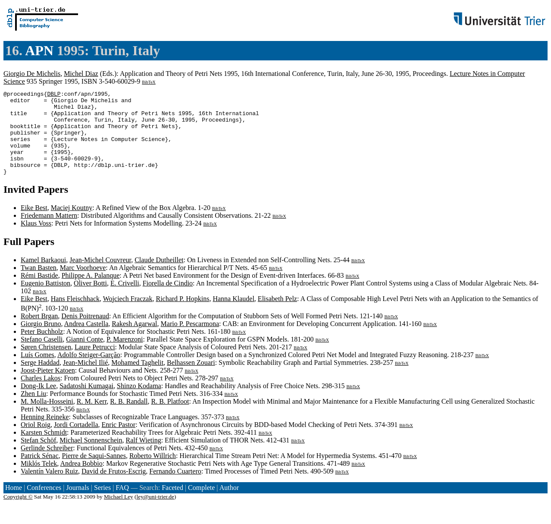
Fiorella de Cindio (168, 300)
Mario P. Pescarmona (190, 340)
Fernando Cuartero (175, 488)
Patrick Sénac (40, 472)
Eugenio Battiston (45, 300)
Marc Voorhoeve (83, 284)
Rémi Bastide (39, 292)
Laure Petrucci (95, 363)
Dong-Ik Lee (38, 402)
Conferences (44, 504)
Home (13, 504)
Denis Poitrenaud (85, 332)
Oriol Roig (35, 441)
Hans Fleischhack (75, 315)
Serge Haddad (40, 379)
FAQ (122, 504)
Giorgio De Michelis (31, 73)
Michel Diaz (81, 73)
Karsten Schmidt (44, 449)
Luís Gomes (37, 371)
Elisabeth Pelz (277, 315)
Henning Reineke (45, 433)
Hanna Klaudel (233, 315)
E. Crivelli (124, 300)
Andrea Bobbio (81, 480)
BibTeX (149, 82)
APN (39, 50)
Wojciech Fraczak (128, 315)
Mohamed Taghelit (137, 379)
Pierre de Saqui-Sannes (94, 472)
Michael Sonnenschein (90, 457)
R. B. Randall (128, 418)
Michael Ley (118, 513)
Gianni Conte (84, 356)
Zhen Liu (33, 410)
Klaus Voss (36, 240)
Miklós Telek (39, 480)
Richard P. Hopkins (182, 315)
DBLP (53, 95)
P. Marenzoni (124, 356)
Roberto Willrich (152, 472)
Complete (201, 504)
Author (229, 504)
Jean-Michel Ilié (85, 379)
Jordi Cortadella (76, 441)
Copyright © (18, 513)
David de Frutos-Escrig (113, 488)
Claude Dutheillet (159, 276)
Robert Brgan (39, 332)
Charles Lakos (40, 394)
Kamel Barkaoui (43, 276)
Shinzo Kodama (139, 402)
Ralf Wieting (143, 457)
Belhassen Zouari (191, 379)
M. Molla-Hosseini (47, 418)
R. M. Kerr (92, 418)
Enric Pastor (119, 441)
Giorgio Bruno (41, 340)
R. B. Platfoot (170, 418)
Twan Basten (38, 284)
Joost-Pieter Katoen (48, 387)
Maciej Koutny (71, 224)
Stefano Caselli (42, 356)
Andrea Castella (86, 340)
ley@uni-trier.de (155, 513)
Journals (77, 504)
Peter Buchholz (42, 348)
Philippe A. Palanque (91, 292)
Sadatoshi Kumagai (86, 402)
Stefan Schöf (38, 457)
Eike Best (34, 224)
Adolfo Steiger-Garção (88, 371)
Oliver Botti (90, 300)
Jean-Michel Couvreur (100, 276)
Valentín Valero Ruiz (49, 488)
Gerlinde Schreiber (47, 464)
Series (102, 504)
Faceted (172, 504)
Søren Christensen (46, 363)
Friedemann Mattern (49, 232)
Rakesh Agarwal (134, 340)
